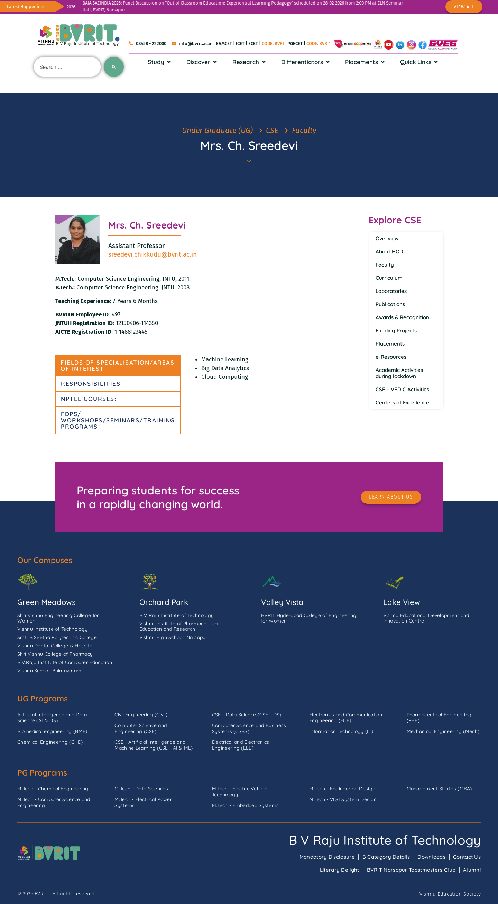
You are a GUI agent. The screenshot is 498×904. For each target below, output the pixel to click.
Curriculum (389, 278)
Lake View (401, 602)
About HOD (389, 251)
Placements (390, 343)
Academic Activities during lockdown (399, 373)
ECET (253, 43)
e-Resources (391, 356)
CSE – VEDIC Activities (402, 389)
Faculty (385, 264)
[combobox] (67, 67)
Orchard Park (163, 602)
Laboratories (391, 291)
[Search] (114, 67)
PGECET (295, 43)
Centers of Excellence (402, 402)
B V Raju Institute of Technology (385, 840)
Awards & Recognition (402, 317)
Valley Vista (282, 602)
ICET (240, 43)
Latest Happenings (26, 6)
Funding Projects (396, 330)
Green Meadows (46, 602)
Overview (387, 238)
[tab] (118, 365)
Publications (390, 304)
